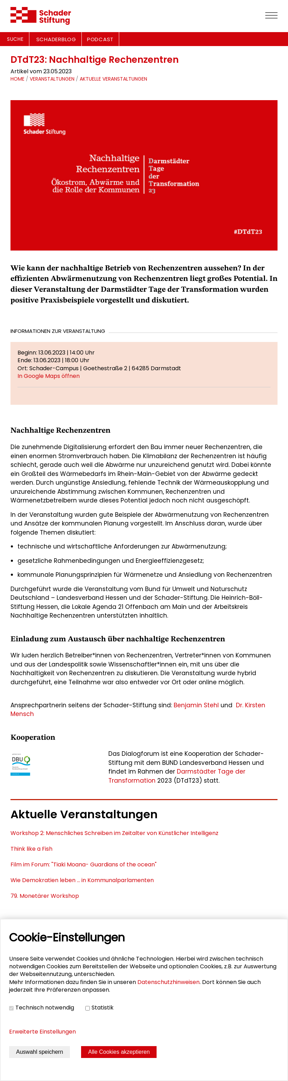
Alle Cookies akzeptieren (119, 1052)
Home (17, 78)
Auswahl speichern (39, 1052)
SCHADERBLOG (56, 39)
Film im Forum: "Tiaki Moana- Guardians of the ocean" (83, 864)
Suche (15, 39)
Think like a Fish (31, 849)
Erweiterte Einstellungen (42, 1032)
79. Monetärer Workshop (44, 896)
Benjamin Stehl (196, 705)
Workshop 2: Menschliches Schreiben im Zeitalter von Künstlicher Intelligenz (114, 833)
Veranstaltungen (52, 78)
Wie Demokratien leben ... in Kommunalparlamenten (82, 880)
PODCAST (100, 39)
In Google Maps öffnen (48, 376)
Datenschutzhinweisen (168, 982)
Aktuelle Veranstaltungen (113, 78)
